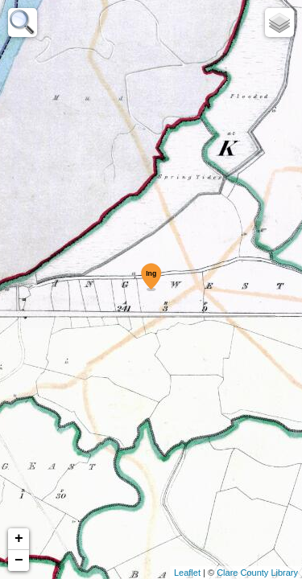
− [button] (18, 560)
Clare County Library (257, 572)
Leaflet (187, 572)
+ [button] (18, 538)
